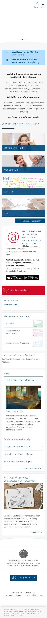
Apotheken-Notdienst (16, 290)
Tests (6, 213)
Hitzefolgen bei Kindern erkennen (19, 454)
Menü (43, 5)
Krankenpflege (11, 169)
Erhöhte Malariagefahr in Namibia (19, 380)
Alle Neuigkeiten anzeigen (33, 468)
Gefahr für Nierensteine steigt (17, 439)
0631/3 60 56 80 (10, 304)
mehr (20, 430)
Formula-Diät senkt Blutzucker (17, 446)
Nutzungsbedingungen (14, 595)
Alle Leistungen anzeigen (30, 221)
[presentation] (2, 27)
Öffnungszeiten (18, 54)
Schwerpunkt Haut (23, 148)
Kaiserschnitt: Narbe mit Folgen (18, 461)
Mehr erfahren (37, 532)
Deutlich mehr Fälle (14, 411)
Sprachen (9, 191)
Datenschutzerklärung (17, 615)
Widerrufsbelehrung (34, 595)
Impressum (17, 592)
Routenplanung (32, 62)
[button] (20, 39)
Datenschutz (30, 592)
